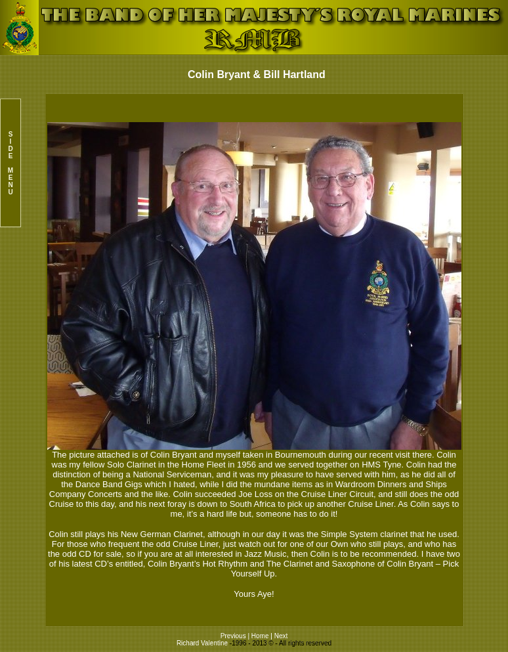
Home (260, 636)
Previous (234, 636)
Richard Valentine (202, 643)
